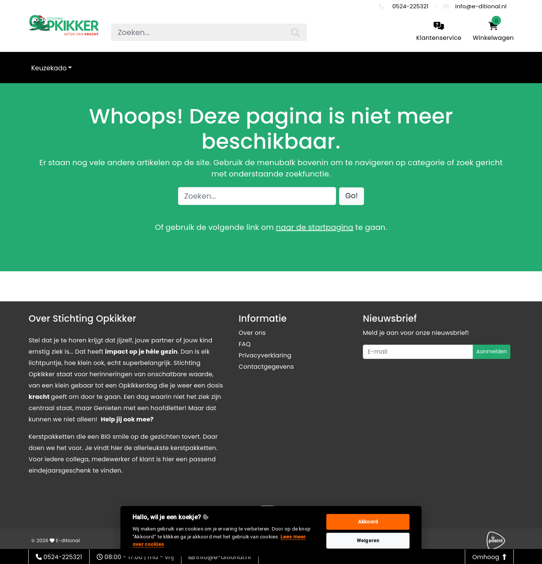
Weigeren (368, 540)
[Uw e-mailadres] (418, 352)
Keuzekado (49, 68)
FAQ (245, 344)
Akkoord (368, 521)
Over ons (252, 332)
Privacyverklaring (265, 355)
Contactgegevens (266, 366)
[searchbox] (209, 32)
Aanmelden (491, 351)
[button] (351, 196)
